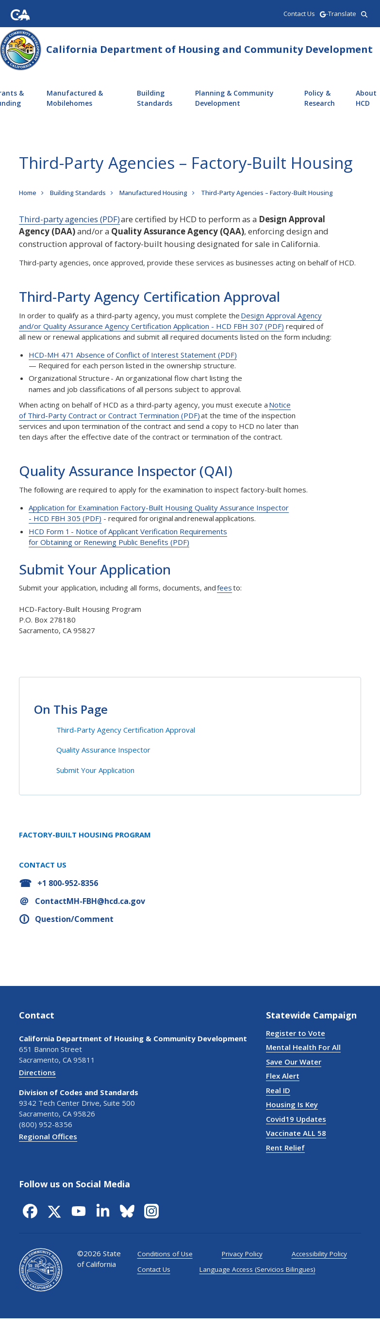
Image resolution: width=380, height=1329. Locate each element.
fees (224, 587)
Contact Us (153, 1269)
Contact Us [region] (299, 13)
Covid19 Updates (296, 1119)
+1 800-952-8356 (67, 883)
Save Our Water (293, 1061)
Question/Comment (74, 919)
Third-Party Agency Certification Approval (125, 730)
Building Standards (154, 98)
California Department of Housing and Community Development (209, 49)
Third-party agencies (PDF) (69, 219)
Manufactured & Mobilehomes (75, 98)
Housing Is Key (292, 1104)
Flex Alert (282, 1076)
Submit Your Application (95, 770)
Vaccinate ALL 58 (296, 1133)
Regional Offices (48, 1136)
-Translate (338, 13)
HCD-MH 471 (52, 355)
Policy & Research (319, 98)
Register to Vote (295, 1033)
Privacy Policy (242, 1253)
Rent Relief (285, 1147)
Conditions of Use (165, 1253)
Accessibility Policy (319, 1253)
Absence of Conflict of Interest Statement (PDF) (156, 355)
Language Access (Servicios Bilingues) (257, 1269)
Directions (37, 1072)
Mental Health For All (303, 1047)
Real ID (278, 1090)
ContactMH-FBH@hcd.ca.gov (90, 901)
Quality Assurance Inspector (103, 750)
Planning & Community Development (234, 98)
